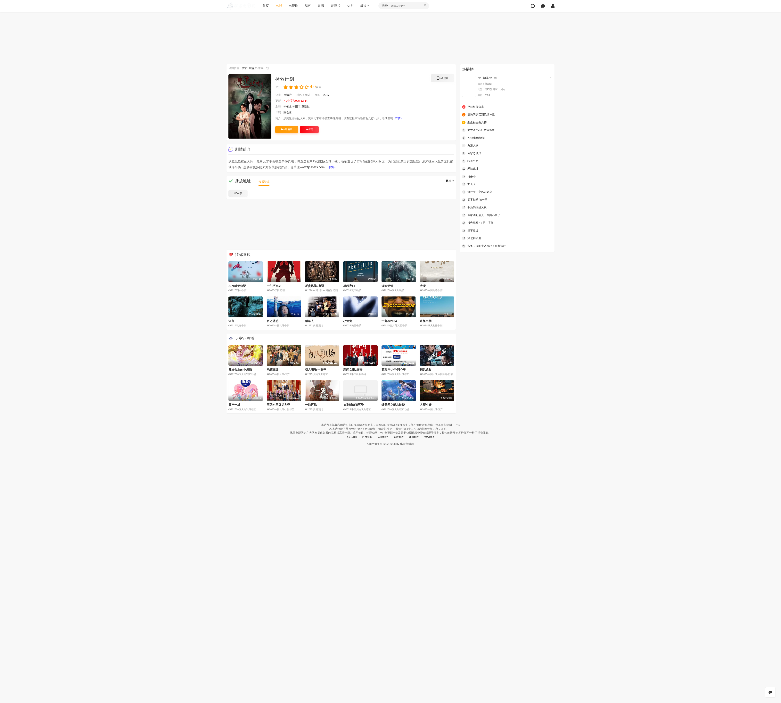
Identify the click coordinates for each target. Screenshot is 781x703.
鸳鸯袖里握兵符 (474, 122)
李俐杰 (288, 106)
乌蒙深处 (272, 369)
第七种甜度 (471, 238)
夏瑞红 (305, 106)
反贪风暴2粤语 (314, 285)
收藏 (309, 129)
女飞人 (469, 184)
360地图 (414, 437)
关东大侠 (470, 145)
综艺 (308, 5)
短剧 (350, 5)
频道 (364, 5)
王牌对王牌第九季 (278, 404)
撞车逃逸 (470, 230)
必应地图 (398, 437)
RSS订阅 (351, 437)
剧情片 (253, 68)
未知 (265, 167)
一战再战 (311, 404)
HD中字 (238, 193)
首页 (266, 5)
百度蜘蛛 (367, 437)
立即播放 (286, 129)
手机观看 (442, 79)
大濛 (423, 285)
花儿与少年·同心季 (394, 369)
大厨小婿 (426, 404)
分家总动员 (471, 153)
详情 (398, 118)
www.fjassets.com (312, 167)
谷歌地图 (383, 437)
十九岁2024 (389, 321)
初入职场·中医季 (315, 369)
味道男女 (470, 161)
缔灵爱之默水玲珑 (393, 404)
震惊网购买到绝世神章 (478, 115)
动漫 (321, 5)
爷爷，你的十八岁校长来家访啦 (484, 246)
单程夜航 (349, 285)
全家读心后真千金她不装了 (481, 215)
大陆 (307, 94)
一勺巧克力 (274, 285)
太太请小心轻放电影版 (478, 130)
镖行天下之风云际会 (477, 192)
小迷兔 (347, 321)
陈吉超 (288, 112)
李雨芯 (296, 106)
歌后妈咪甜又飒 (474, 207)
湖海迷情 (387, 285)
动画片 (336, 5)
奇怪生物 (426, 321)
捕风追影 (426, 369)
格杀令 (469, 176)
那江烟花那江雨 (487, 77)
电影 (279, 5)
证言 (231, 321)
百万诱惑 (272, 321)
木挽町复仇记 (237, 285)
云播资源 (264, 181)
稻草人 (309, 321)
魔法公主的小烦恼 (240, 369)
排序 (450, 180)
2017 (326, 94)
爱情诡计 (470, 169)
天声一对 (234, 404)
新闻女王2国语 (352, 369)
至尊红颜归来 (473, 107)
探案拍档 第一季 (474, 200)
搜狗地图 (429, 437)
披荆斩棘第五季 (353, 404)
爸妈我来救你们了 (475, 138)
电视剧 (293, 5)
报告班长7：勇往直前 (478, 223)
